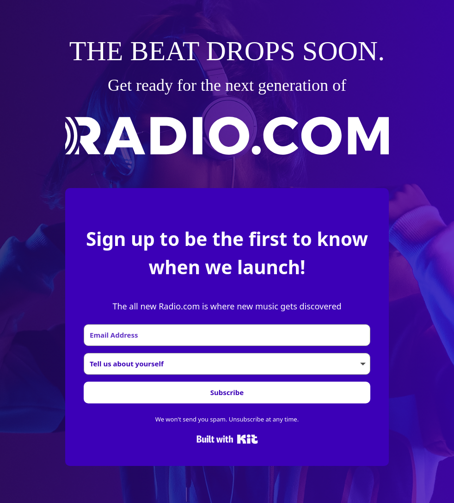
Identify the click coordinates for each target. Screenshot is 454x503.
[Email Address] (227, 335)
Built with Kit (227, 439)
